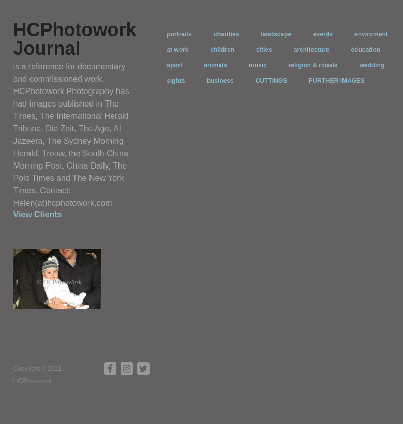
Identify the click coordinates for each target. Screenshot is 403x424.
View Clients (37, 214)
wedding (371, 65)
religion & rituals (313, 65)
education (365, 50)
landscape (276, 34)
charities (226, 34)
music (258, 65)
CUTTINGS (271, 81)
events (323, 34)
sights (176, 81)
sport (174, 65)
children (222, 50)
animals (215, 65)
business (220, 81)
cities (264, 50)
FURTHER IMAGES (337, 81)
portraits (179, 34)
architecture (312, 50)
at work (177, 50)
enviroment (371, 34)
